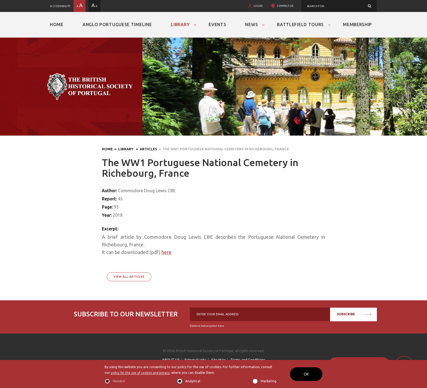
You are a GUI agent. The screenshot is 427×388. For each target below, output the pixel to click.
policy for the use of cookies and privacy (142, 373)
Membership (357, 24)
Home (56, 24)
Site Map (218, 360)
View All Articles (129, 276)
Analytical (192, 381)
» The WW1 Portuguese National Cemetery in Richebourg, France (223, 149)
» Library (123, 149)
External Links (195, 360)
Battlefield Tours (300, 24)
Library (180, 24)
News (251, 24)
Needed (119, 381)
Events (217, 24)
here (166, 252)
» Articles (145, 149)
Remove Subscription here (207, 325)
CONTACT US (285, 5)
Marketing (268, 381)
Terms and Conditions (247, 360)
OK (306, 374)
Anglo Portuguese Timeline (117, 24)
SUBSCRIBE (354, 314)
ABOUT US (171, 360)
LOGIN (258, 5)
